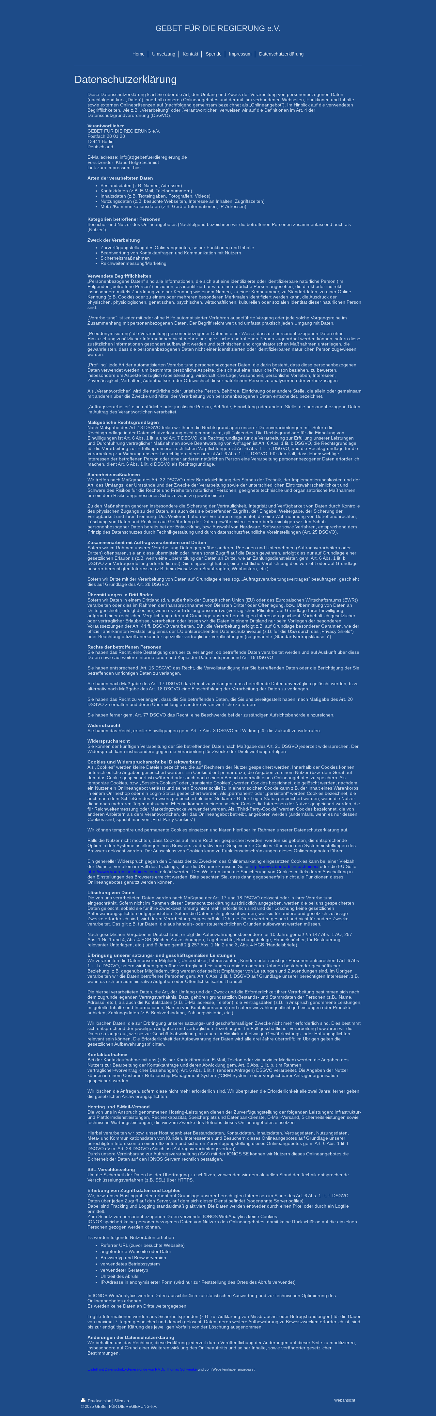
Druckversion (96, 1400)
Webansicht (344, 1400)
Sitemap (121, 1400)
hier (137, 167)
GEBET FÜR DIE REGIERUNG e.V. (218, 28)
